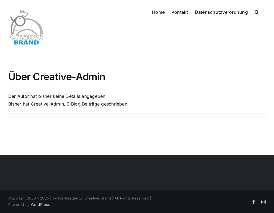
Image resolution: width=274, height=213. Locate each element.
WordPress (40, 204)
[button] (257, 11)
